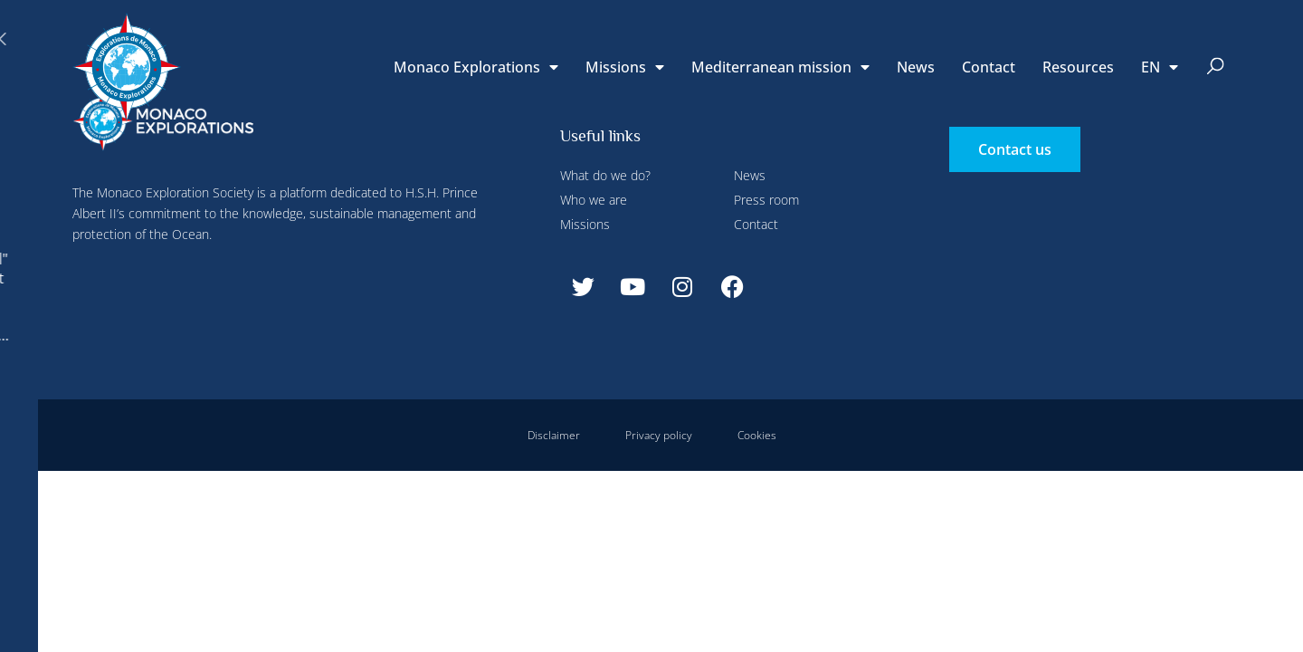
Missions (624, 67)
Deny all (499, 39)
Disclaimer (554, 435)
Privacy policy (658, 435)
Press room (766, 199)
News (916, 67)
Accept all (329, 425)
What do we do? (605, 175)
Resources (1078, 67)
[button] (1216, 67)
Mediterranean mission (780, 67)
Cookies (756, 435)
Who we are (593, 199)
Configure (405, 39)
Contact (988, 67)
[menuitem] (1159, 67)
